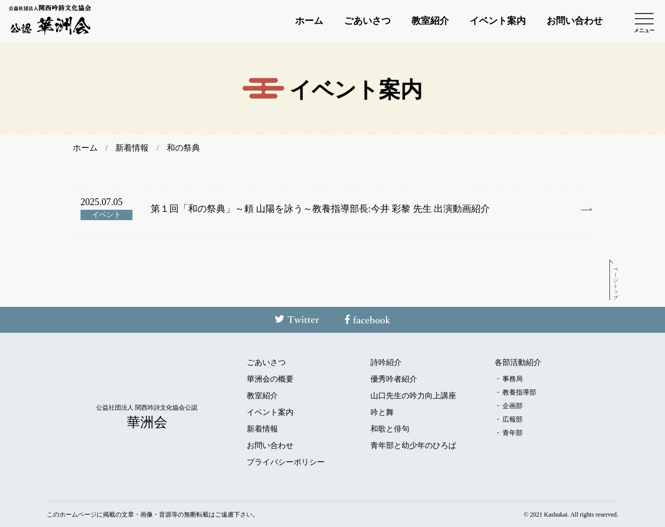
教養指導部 (519, 392)
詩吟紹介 (386, 363)
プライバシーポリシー (286, 462)
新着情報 (262, 429)
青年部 (512, 432)
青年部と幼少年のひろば (413, 446)
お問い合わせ (575, 20)
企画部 (512, 405)
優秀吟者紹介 (393, 379)
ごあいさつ (367, 20)
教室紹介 (430, 20)
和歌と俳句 (389, 429)
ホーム (309, 20)
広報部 (512, 419)
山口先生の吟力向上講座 (413, 396)
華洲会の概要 (270, 379)
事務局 (512, 378)
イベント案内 (498, 20)
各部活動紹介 (518, 363)
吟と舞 (382, 412)
